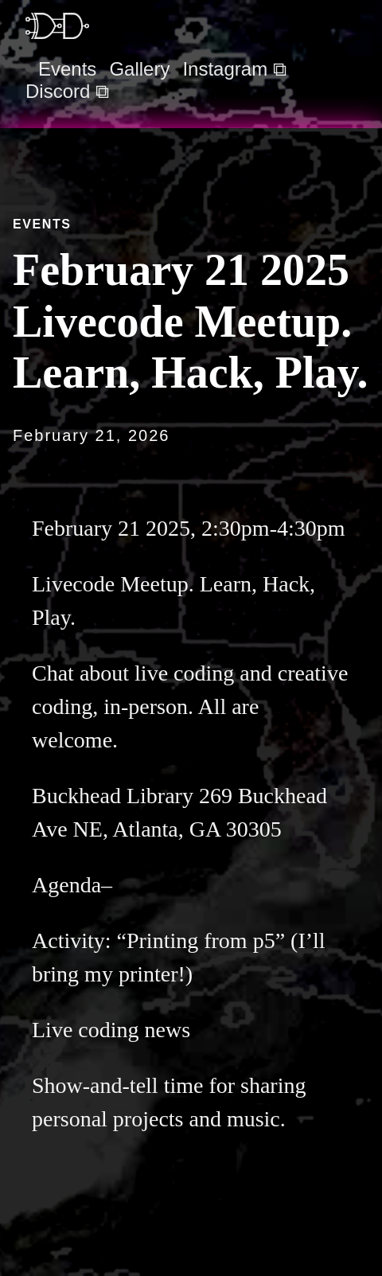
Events (67, 69)
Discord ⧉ (67, 91)
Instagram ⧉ (234, 69)
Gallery (139, 69)
